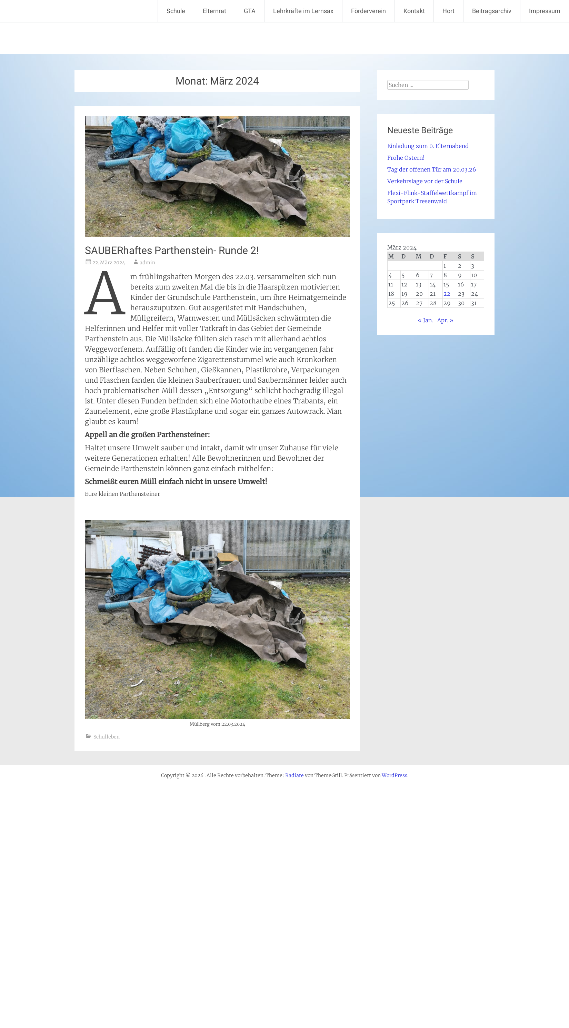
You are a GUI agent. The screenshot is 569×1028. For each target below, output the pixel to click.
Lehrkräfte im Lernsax (303, 10)
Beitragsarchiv (491, 10)
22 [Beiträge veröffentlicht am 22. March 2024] (446, 293)
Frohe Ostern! (406, 157)
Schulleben (106, 737)
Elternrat (214, 10)
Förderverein (368, 10)
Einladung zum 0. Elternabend (428, 146)
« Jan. (425, 320)
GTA (250, 10)
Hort (448, 10)
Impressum (544, 10)
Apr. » (445, 320)
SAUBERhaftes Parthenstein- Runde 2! (172, 250)
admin (147, 263)
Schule (176, 10)
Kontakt (414, 10)
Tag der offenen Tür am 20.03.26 (431, 169)
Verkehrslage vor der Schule (424, 181)
